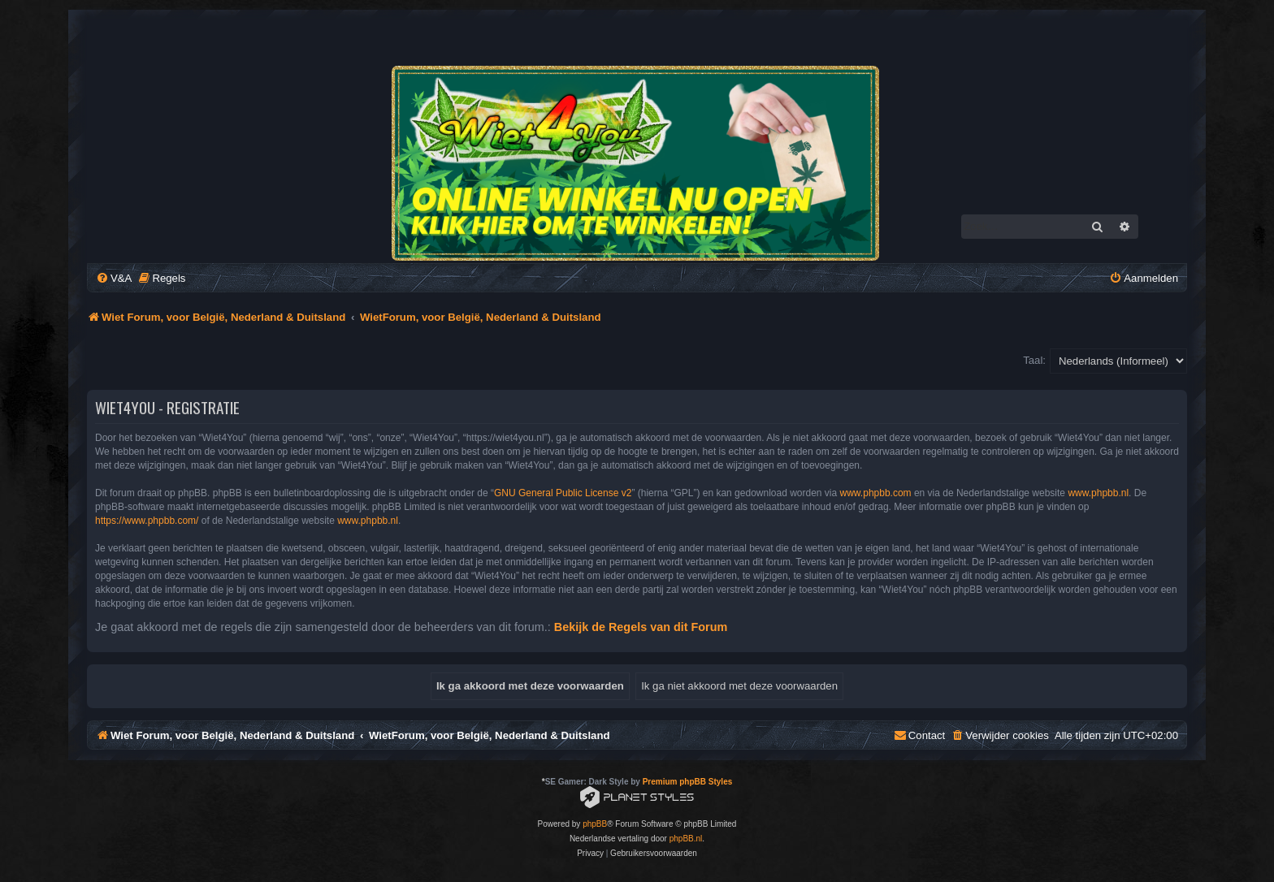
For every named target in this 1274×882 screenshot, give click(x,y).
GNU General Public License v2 (562, 493)
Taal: (1034, 360)
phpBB (595, 823)
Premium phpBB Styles (688, 781)
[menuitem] (114, 278)
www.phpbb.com (876, 493)
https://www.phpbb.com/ (146, 520)
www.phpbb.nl (1098, 493)
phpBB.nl (686, 838)
